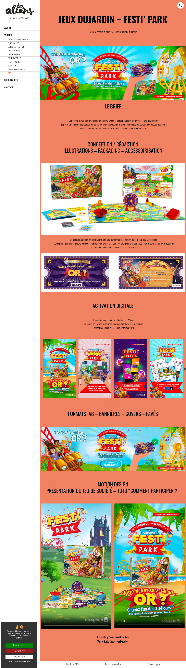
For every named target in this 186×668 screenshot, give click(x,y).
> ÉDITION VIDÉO (14, 58)
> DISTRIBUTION (13, 51)
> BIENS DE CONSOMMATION (18, 40)
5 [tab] (119, 402)
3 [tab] (110, 402)
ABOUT (7, 28)
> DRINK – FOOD (13, 55)
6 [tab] (123, 402)
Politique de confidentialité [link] (19, 662)
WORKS (8, 35)
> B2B (9, 73)
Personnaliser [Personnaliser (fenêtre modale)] (19, 657)
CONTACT (8, 87)
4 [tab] (115, 402)
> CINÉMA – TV (13, 43)
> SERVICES (11, 66)
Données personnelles (113, 664)
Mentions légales (154, 664)
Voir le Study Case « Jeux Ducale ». (112, 641)
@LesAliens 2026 (72, 664)
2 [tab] (106, 402)
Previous (40, 369)
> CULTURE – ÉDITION (16, 47)
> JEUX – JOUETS (13, 62)
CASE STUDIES (11, 80)
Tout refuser (19, 651)
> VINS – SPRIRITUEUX (16, 70)
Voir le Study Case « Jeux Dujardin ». (113, 637)
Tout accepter (19, 645)
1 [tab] (102, 402)
